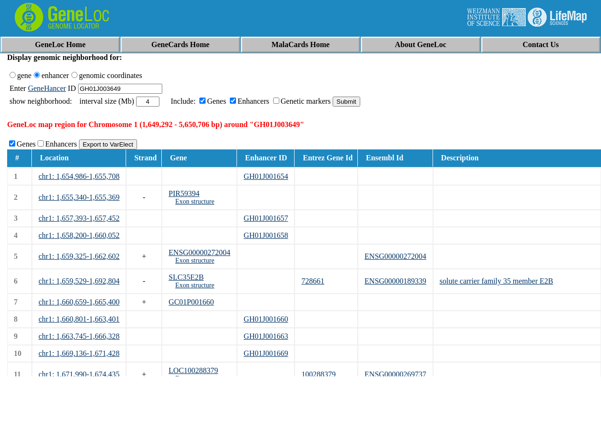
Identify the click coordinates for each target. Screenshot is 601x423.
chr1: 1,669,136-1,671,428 (79, 353)
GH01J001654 (266, 176)
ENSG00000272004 (199, 252)
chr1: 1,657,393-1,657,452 (79, 218)
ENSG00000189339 (395, 281)
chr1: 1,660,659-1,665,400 (79, 302)
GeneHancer (47, 88)
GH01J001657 (266, 218)
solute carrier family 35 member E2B (496, 281)
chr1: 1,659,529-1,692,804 (79, 281)
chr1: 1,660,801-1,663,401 (79, 319)
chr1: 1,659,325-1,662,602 (79, 256)
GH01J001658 (266, 235)
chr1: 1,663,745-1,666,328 (79, 336)
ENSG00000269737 (395, 374)
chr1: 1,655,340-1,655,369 (79, 197)
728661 (312, 281)
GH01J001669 (266, 353)
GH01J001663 (266, 336)
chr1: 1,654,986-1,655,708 (79, 176)
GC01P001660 (191, 302)
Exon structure (194, 201)
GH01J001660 (266, 319)
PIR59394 (183, 193)
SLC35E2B (186, 277)
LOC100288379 (193, 370)
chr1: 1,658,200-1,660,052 (79, 235)
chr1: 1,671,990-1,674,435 (79, 374)
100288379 (318, 374)
